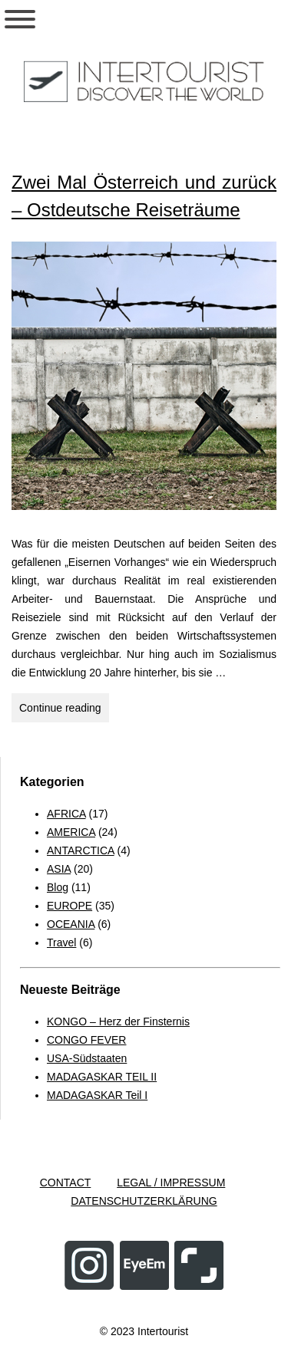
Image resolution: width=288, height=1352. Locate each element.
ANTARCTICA (80, 850)
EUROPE (69, 906)
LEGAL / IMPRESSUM (171, 1182)
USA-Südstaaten (87, 1058)
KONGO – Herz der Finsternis (118, 1021)
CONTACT (65, 1182)
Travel (61, 942)
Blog (57, 887)
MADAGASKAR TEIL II (102, 1077)
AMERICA (71, 832)
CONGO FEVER (86, 1040)
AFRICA (66, 814)
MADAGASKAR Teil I (97, 1095)
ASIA (59, 869)
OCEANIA (70, 924)
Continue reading (64, 710)
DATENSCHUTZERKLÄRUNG (144, 1201)
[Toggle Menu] (20, 19)
